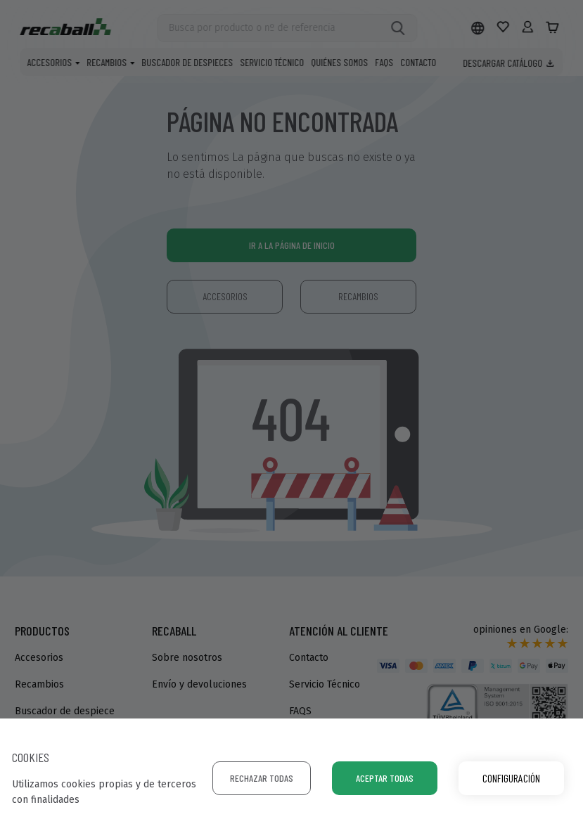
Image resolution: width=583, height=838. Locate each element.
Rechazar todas (261, 778)
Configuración (511, 778)
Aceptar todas (385, 778)
